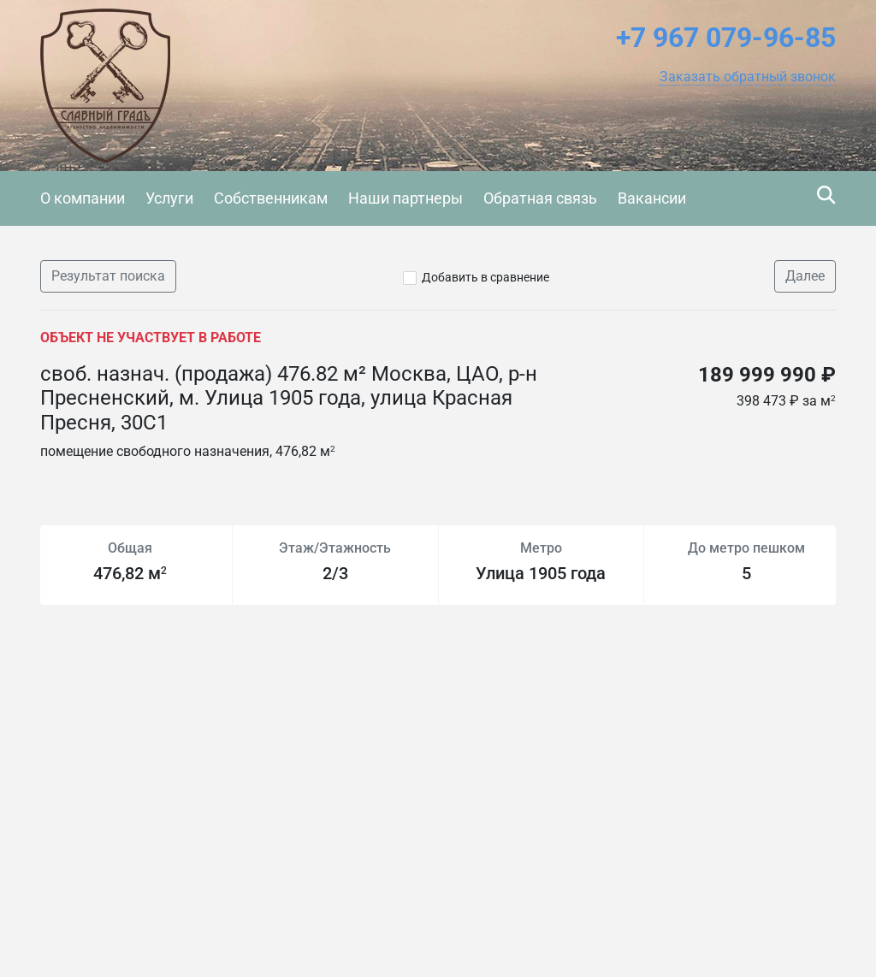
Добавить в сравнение (485, 277)
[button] (748, 77)
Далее (805, 276)
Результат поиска (108, 276)
